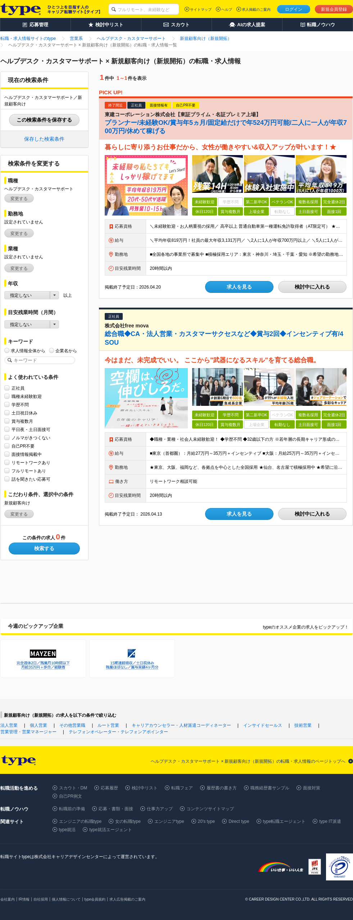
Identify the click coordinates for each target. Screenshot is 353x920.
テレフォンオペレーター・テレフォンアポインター (118, 731)
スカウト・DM (73, 787)
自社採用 (40, 899)
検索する (44, 548)
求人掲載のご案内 (256, 10)
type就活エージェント (110, 829)
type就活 (67, 829)
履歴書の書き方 (222, 787)
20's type (206, 821)
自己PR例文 (70, 796)
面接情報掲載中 (27, 454)
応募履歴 (109, 787)
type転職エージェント (284, 821)
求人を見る (239, 287)
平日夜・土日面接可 (31, 429)
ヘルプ (226, 10)
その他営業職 (72, 725)
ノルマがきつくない (31, 437)
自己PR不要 (23, 446)
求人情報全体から (28, 350)
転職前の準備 (72, 808)
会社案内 (7, 899)
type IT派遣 (330, 821)
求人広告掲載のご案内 (127, 899)
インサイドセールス (262, 725)
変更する (19, 198)
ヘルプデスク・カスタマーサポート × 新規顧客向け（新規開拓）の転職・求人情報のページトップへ (248, 761)
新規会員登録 (334, 9)
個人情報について (66, 899)
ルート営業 (108, 725)
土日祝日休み (24, 413)
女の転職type (128, 821)
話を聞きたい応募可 (31, 479)
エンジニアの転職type (80, 821)
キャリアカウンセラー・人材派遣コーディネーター (181, 725)
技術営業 (303, 725)
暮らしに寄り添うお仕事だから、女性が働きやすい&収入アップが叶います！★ (220, 147)
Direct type (238, 821)
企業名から (66, 350)
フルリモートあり (29, 470)
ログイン (293, 9)
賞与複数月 (22, 421)
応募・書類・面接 (116, 808)
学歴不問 (20, 404)
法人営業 (9, 725)
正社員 (18, 388)
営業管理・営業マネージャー (28, 731)
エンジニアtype (169, 821)
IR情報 (24, 899)
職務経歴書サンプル (269, 787)
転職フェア (182, 787)
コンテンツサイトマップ (210, 808)
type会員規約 (95, 899)
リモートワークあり (31, 462)
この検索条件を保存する (44, 120)
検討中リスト (145, 787)
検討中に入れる (312, 287)
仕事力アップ (160, 808)
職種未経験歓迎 (27, 396)
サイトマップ (201, 10)
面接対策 (311, 787)
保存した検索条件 (44, 139)
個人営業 (38, 725)
